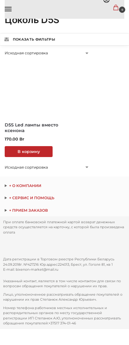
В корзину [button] (29, 151)
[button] (117, 7)
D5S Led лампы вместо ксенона (31, 127)
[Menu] (14, 9)
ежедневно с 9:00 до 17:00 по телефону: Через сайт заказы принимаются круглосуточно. (64, 210)
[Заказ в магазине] (47, 53)
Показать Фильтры (29, 39)
